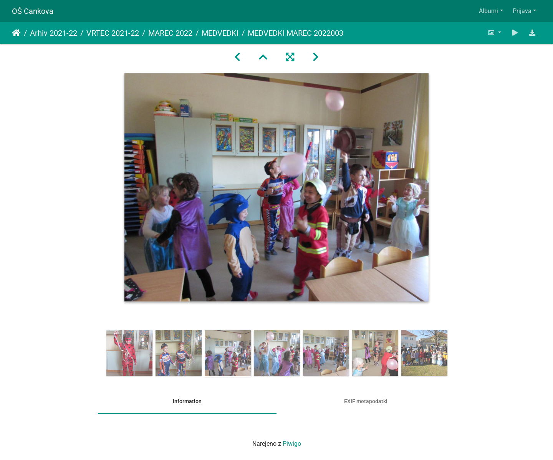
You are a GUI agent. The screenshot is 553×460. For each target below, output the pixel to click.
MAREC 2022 (170, 33)
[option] (129, 353)
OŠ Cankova (32, 11)
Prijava (522, 11)
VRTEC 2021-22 (112, 33)
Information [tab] (187, 401)
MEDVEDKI (220, 33)
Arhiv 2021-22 (53, 33)
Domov (16, 33)
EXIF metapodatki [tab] (365, 401)
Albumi (488, 11)
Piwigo (292, 443)
